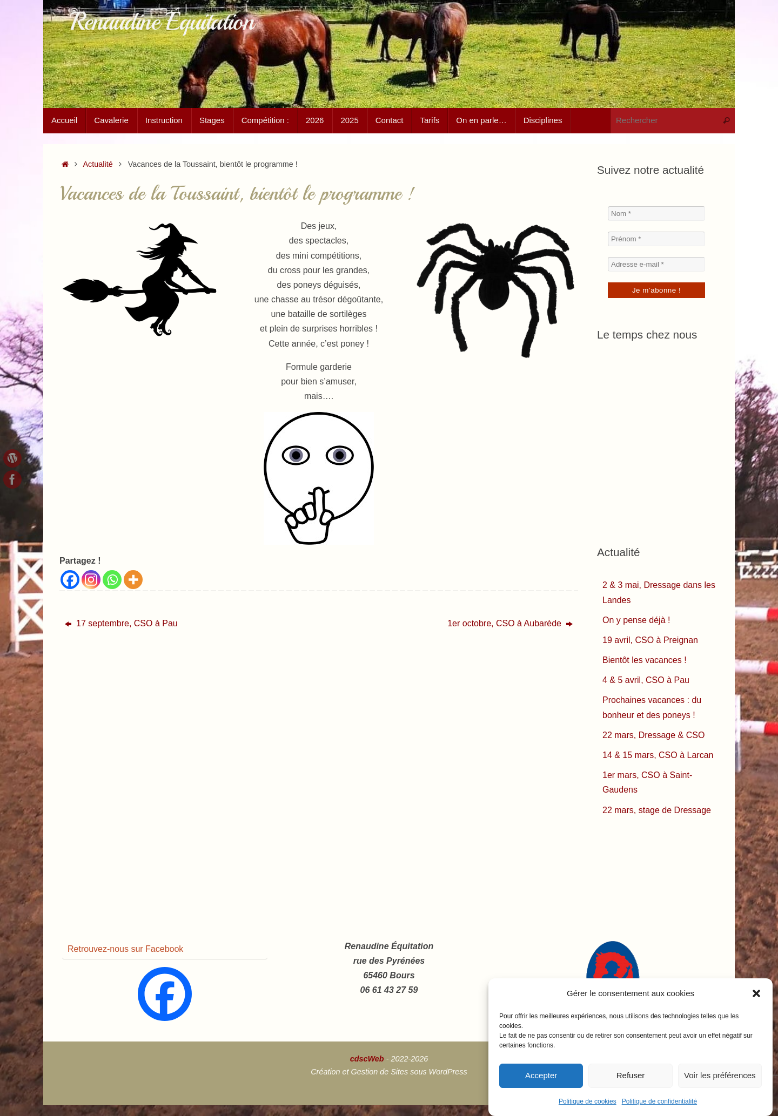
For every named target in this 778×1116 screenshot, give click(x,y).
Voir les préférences (720, 1075)
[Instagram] (91, 579)
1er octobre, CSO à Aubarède (510, 623)
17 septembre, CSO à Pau (121, 623)
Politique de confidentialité (659, 1101)
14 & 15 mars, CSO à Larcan (657, 755)
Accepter (541, 1075)
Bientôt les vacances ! (644, 660)
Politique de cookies (587, 1101)
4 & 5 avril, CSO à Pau (645, 680)
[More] (133, 579)
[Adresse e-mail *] (656, 264)
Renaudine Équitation (161, 22)
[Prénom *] (656, 239)
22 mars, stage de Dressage (656, 810)
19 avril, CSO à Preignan (650, 640)
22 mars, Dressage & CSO (653, 735)
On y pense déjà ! (636, 620)
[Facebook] (70, 579)
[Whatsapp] (112, 579)
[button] (756, 993)
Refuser (630, 1075)
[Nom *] (656, 213)
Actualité (98, 164)
